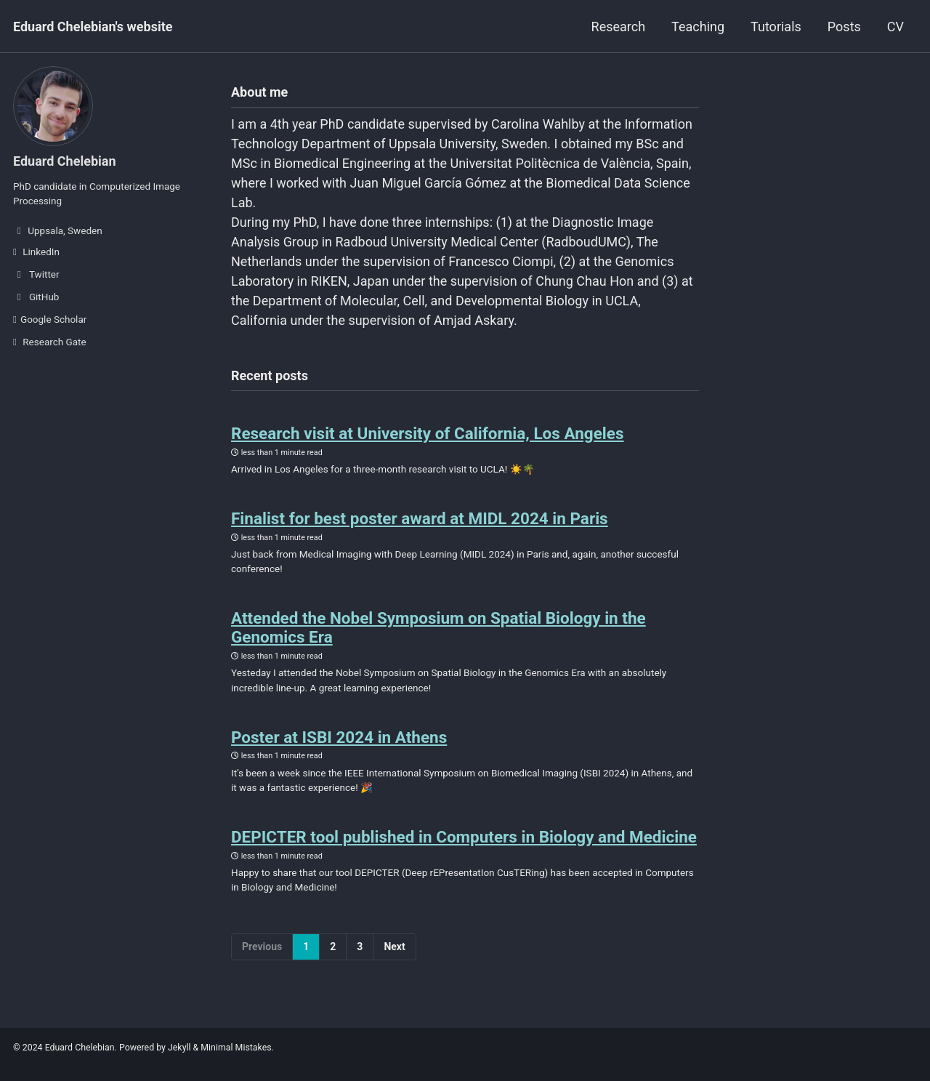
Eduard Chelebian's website (92, 26)
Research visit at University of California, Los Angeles (427, 433)
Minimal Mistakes (236, 1047)
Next (394, 946)
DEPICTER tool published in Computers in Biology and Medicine (464, 836)
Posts (844, 26)
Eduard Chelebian (64, 161)
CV (895, 26)
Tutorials (776, 26)
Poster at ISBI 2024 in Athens (339, 737)
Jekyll (179, 1047)
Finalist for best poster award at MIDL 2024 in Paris (419, 518)
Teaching (697, 26)
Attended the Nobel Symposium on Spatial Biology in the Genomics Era (438, 627)
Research (618, 26)
